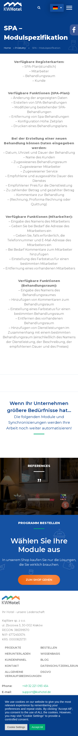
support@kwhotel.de (36, 692)
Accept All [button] (37, 727)
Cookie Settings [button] (16, 727)
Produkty (20, 47)
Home (7, 47)
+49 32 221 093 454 (35, 686)
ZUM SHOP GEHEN (39, 580)
